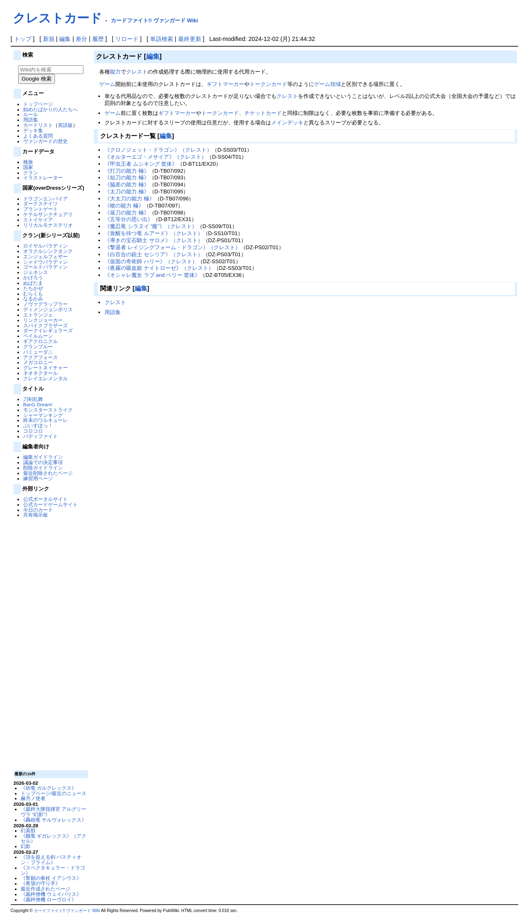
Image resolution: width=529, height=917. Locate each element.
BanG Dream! (37, 404)
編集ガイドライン (43, 457)
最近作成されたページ (45, 888)
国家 (28, 167)
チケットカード (263, 113)
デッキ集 (33, 130)
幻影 (26, 846)
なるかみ (33, 298)
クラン (30, 172)
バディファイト (40, 436)
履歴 (98, 39)
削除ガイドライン (43, 467)
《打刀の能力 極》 (127, 171)
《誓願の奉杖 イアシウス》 (51, 878)
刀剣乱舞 (33, 399)
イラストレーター (43, 177)
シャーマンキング (43, 415)
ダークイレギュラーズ (48, 330)
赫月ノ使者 (33, 798)
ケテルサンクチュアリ (48, 214)
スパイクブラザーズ (45, 325)
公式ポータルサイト (45, 499)
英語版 (65, 125)
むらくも (33, 293)
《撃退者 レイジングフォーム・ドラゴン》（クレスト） (173, 247)
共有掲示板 (35, 514)
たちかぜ (33, 288)
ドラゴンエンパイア (45, 198)
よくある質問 (38, 135)
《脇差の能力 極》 (127, 184)
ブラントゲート (40, 209)
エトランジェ (38, 314)
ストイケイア (38, 219)
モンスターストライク (48, 409)
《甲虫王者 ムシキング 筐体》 (141, 164)
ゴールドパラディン (45, 266)
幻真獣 (28, 830)
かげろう (33, 277)
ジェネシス (35, 272)
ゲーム (107, 84)
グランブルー (38, 346)
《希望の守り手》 (40, 883)
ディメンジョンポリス (48, 309)
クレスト (137, 72)
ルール (30, 114)
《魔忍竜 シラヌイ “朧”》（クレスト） (151, 226)
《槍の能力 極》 (124, 205)
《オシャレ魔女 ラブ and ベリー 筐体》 (152, 275)
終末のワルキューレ (45, 420)
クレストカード (57, 18)
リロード (126, 39)
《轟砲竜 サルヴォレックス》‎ (53, 819)
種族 (28, 161)
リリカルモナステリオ (48, 225)
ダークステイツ (40, 203)
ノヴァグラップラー (45, 304)
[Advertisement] (50, 643)
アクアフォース (40, 357)
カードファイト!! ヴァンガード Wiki (154, 20)
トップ (22, 39)
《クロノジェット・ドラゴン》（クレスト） (158, 150)
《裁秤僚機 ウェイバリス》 (51, 894)
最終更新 (189, 39)
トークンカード (268, 84)
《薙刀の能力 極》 (127, 213)
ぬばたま (33, 283)
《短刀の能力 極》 (127, 177)
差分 (81, 39)
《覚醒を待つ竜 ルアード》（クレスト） (154, 233)
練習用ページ (38, 478)
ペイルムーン (38, 335)
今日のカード (38, 509)
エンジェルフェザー (45, 256)
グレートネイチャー (45, 367)
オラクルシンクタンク (48, 251)
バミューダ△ (38, 352)
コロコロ (33, 430)
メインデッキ (287, 122)
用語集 (30, 119)
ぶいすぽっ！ (38, 425)
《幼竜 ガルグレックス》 (48, 788)
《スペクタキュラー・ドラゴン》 (53, 870)
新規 (49, 39)
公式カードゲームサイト (50, 504)
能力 (115, 72)
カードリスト (38, 125)
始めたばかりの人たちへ (50, 109)
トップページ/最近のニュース (53, 793)
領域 (335, 84)
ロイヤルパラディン (45, 245)
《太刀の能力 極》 (127, 191)
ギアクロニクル (40, 341)
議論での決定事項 (43, 462)
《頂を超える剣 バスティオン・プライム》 (51, 859)
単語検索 (161, 39)
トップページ (38, 104)
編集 (65, 39)
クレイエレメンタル (45, 378)
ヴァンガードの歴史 (45, 141)
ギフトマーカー (225, 84)
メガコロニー (38, 362)
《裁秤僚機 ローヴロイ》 (48, 899)
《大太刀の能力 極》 (130, 198)
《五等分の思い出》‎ (129, 219)
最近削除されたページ (48, 473)
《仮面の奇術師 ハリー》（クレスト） (151, 261)
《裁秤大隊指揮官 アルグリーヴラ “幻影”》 (53, 811)
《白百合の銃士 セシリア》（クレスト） (154, 254)
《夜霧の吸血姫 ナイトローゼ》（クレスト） (159, 268)
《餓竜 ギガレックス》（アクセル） (53, 838)
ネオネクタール (40, 373)
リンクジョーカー (43, 320)
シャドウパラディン (45, 261)
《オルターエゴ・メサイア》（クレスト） (156, 157)
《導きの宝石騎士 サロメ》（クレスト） (154, 240)
